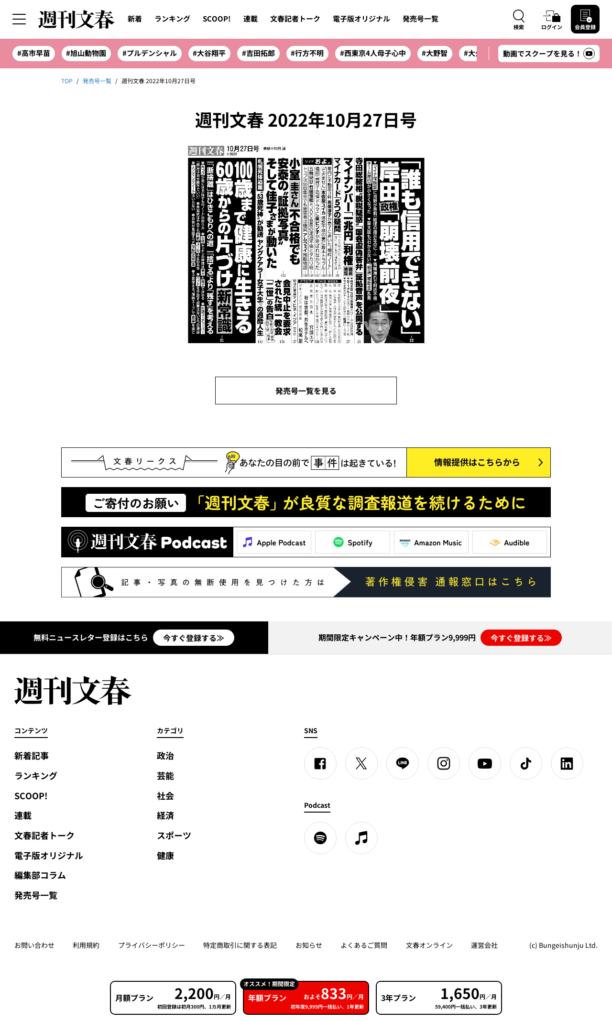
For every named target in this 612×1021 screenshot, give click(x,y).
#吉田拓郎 (258, 53)
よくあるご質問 (363, 945)
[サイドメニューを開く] (19, 19)
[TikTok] (526, 763)
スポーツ (174, 835)
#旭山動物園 (86, 53)
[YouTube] (485, 763)
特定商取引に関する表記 (240, 945)
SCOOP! (217, 18)
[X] (361, 763)
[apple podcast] (361, 838)
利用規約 (86, 945)
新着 (135, 18)
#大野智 (435, 53)
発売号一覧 (420, 18)
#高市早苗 (33, 53)
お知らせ (308, 945)
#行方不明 (307, 53)
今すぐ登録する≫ (193, 637)
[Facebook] (320, 763)
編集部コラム (40, 875)
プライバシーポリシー (151, 945)
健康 (165, 855)
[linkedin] (567, 763)
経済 (165, 815)
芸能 (165, 775)
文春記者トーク (295, 18)
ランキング (172, 18)
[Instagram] (443, 763)
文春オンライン (429, 945)
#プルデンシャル (149, 53)
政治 (165, 755)
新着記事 (31, 755)
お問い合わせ (34, 945)
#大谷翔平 (209, 53)
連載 (250, 18)
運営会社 (484, 945)
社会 (165, 795)
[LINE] (402, 763)
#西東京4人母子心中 (373, 53)
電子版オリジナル (361, 18)
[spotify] (320, 838)
